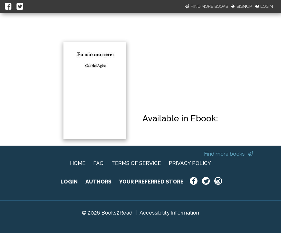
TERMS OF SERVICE (136, 163)
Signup (241, 6)
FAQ (98, 163)
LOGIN (69, 182)
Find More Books (206, 6)
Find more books (228, 154)
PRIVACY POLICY (190, 163)
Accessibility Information (169, 213)
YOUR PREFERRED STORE (151, 182)
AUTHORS (98, 182)
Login (264, 6)
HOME (77, 163)
